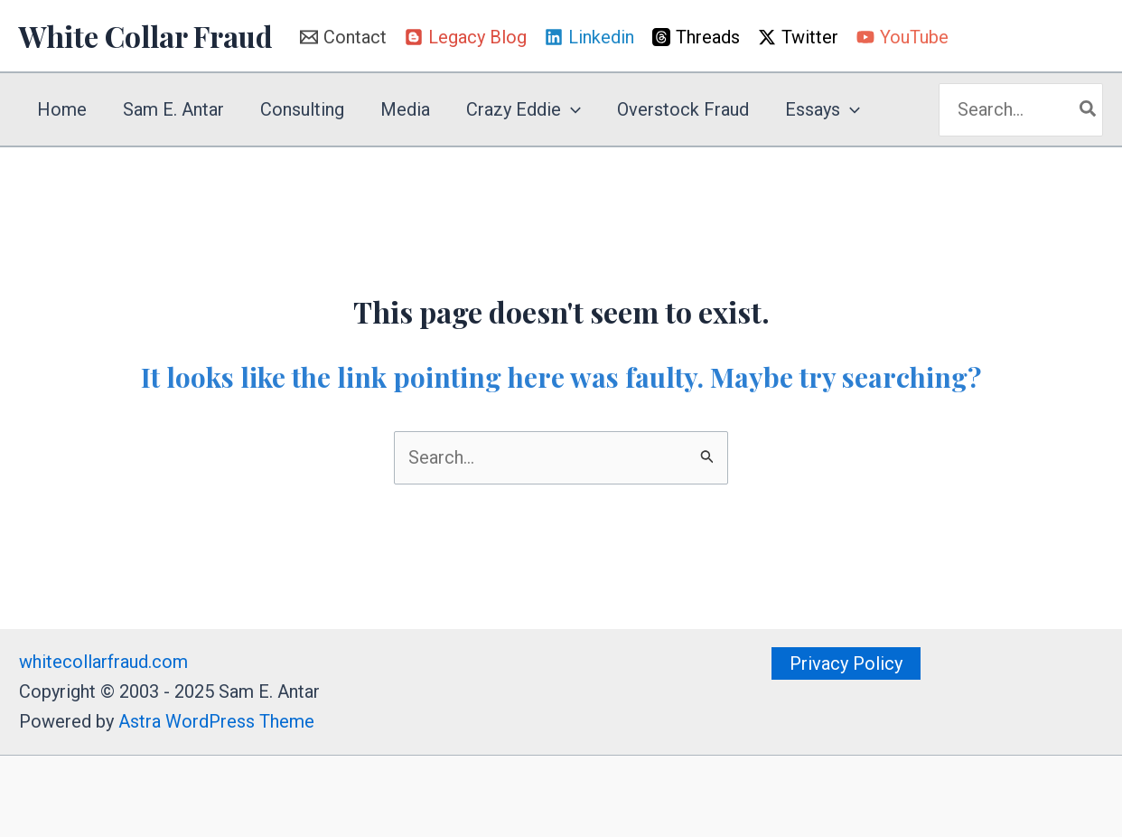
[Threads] (696, 37)
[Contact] (343, 37)
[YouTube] (902, 37)
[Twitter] (798, 37)
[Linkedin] (589, 37)
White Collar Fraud (146, 35)
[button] (846, 663)
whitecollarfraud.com (103, 661)
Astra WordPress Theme (216, 721)
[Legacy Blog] (465, 37)
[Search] (1088, 110)
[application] (571, 109)
